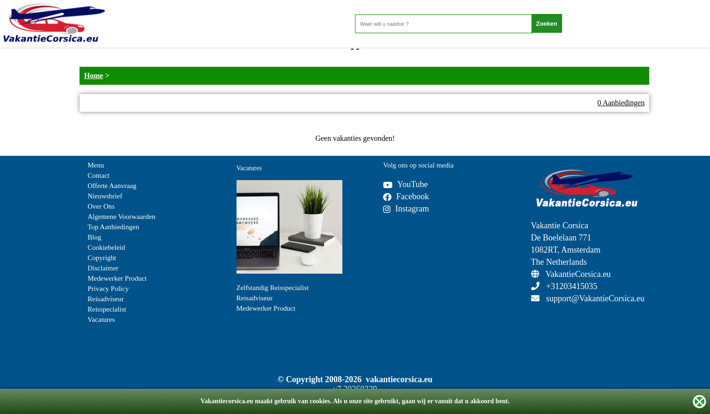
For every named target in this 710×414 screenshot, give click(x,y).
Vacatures (101, 319)
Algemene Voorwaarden (121, 216)
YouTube (405, 184)
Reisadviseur (106, 299)
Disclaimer (103, 268)
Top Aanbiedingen (113, 227)
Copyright (102, 257)
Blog (94, 237)
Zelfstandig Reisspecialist (273, 287)
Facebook (406, 196)
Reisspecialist (107, 309)
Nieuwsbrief (105, 196)
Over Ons (101, 206)
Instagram (406, 208)
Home (94, 76)
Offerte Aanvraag (112, 185)
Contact (99, 175)
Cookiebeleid (106, 247)
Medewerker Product (117, 278)
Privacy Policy (108, 288)
